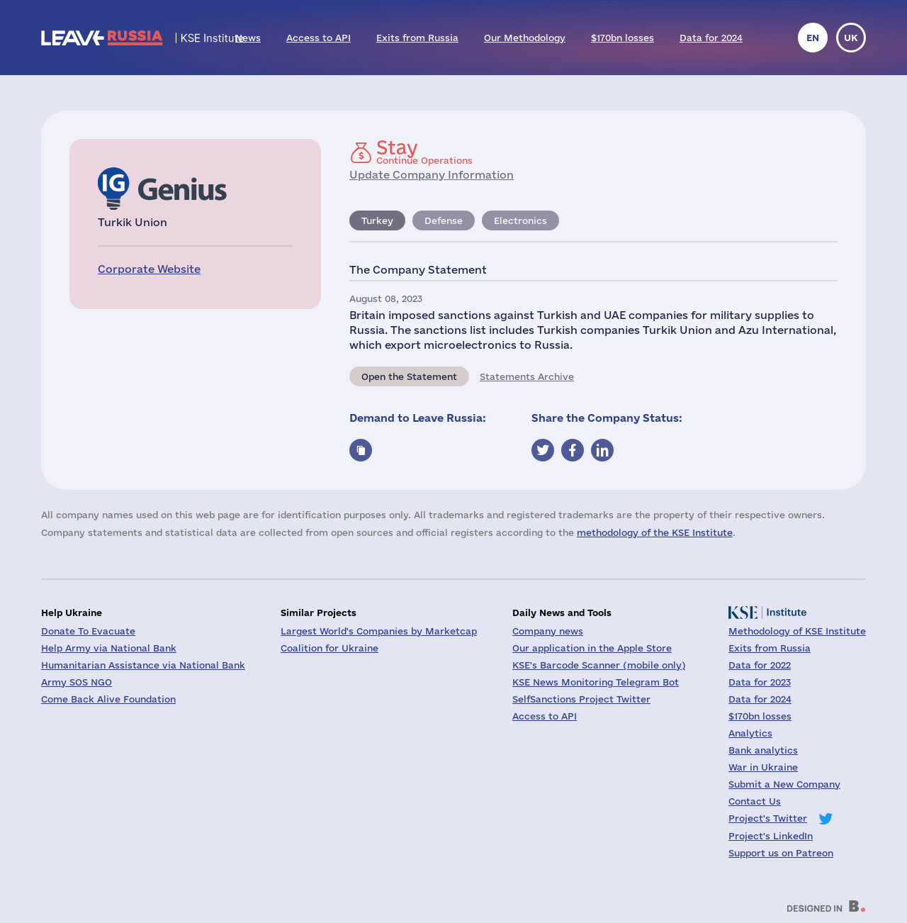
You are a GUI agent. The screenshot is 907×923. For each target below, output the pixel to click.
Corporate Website (149, 269)
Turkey (377, 220)
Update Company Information (431, 175)
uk (851, 38)
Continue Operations (424, 151)
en (812, 38)
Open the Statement (409, 376)
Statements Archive (527, 376)
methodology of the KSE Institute (655, 532)
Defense (443, 220)
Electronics (520, 220)
